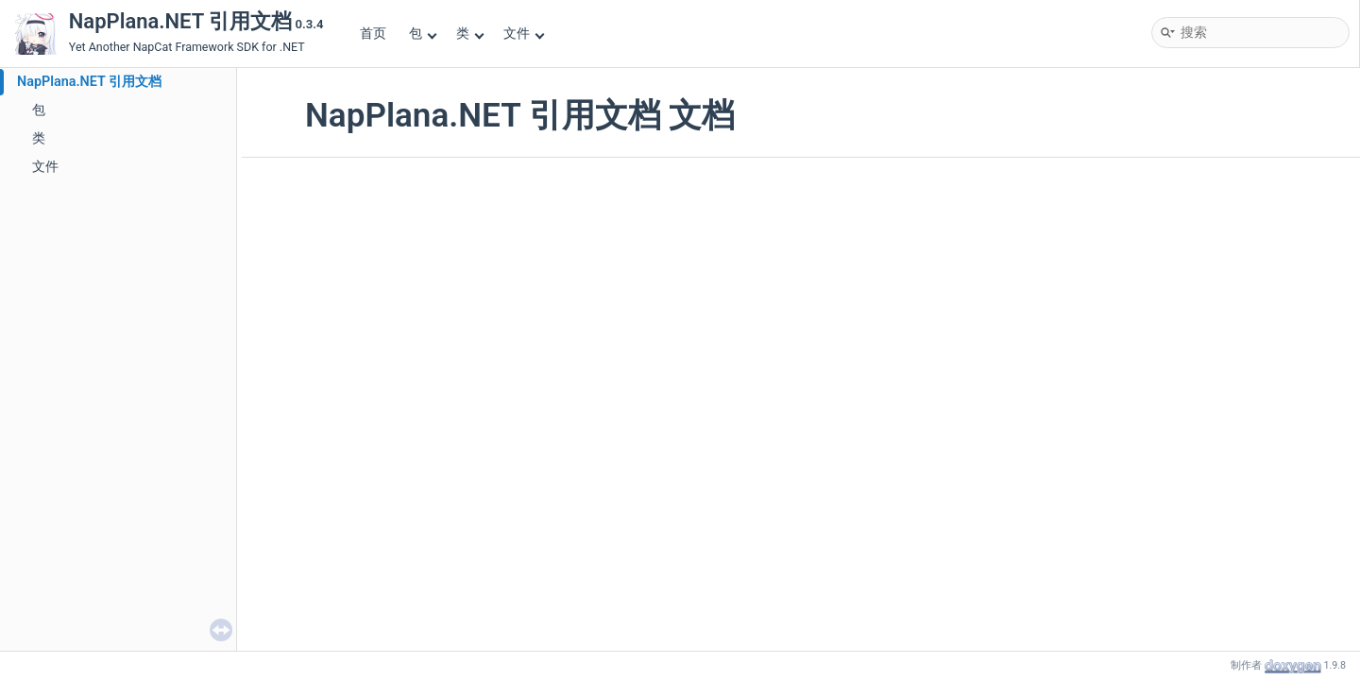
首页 (373, 34)
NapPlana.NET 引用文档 (89, 82)
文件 (523, 34)
